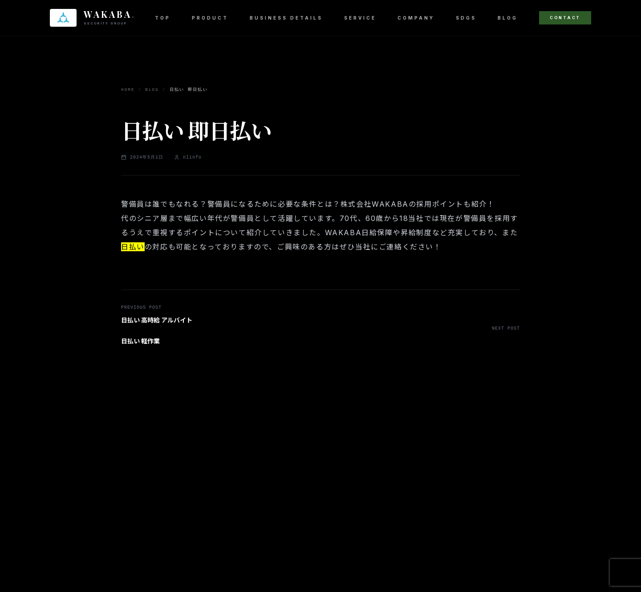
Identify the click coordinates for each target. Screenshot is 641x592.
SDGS (466, 17)
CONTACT (565, 17)
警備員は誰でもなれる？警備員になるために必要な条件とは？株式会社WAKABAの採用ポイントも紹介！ (308, 204)
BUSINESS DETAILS (286, 17)
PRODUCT (210, 17)
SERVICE (360, 17)
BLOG (508, 17)
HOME (128, 90)
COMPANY (416, 17)
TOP (162, 17)
